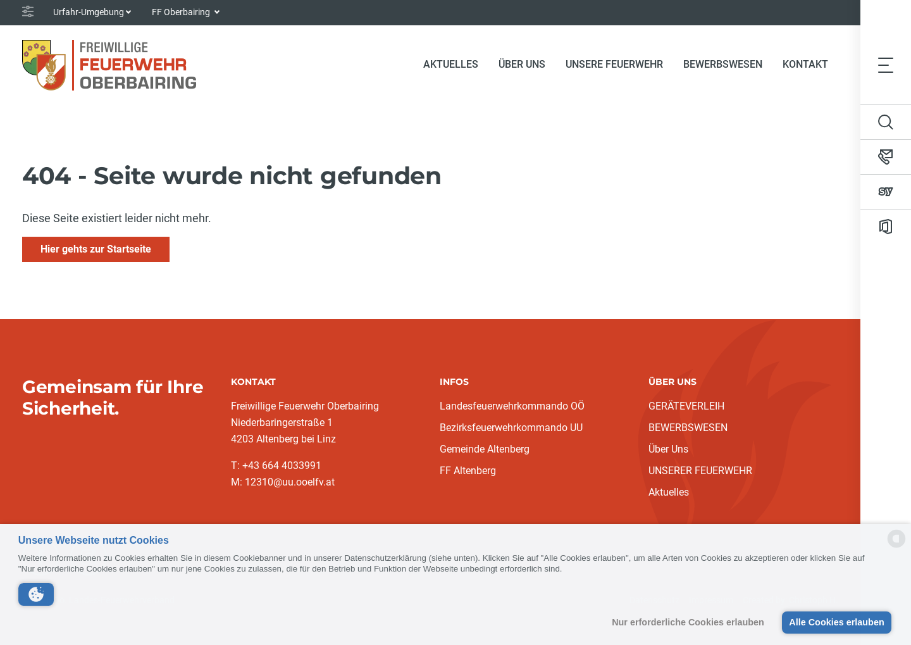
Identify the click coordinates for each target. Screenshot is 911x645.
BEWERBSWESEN (688, 428)
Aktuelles (668, 492)
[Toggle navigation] (885, 64)
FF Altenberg (468, 471)
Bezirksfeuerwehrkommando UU (511, 428)
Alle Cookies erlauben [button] (836, 622)
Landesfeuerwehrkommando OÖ (512, 406)
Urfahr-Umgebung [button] (88, 12)
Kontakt (805, 64)
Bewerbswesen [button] (722, 64)
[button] (36, 594)
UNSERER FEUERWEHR (700, 471)
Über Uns (668, 449)
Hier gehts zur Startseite (95, 249)
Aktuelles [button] (450, 64)
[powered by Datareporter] (896, 546)
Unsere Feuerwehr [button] (614, 64)
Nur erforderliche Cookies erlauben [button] (688, 622)
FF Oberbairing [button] (182, 12)
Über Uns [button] (522, 64)
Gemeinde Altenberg (485, 449)
